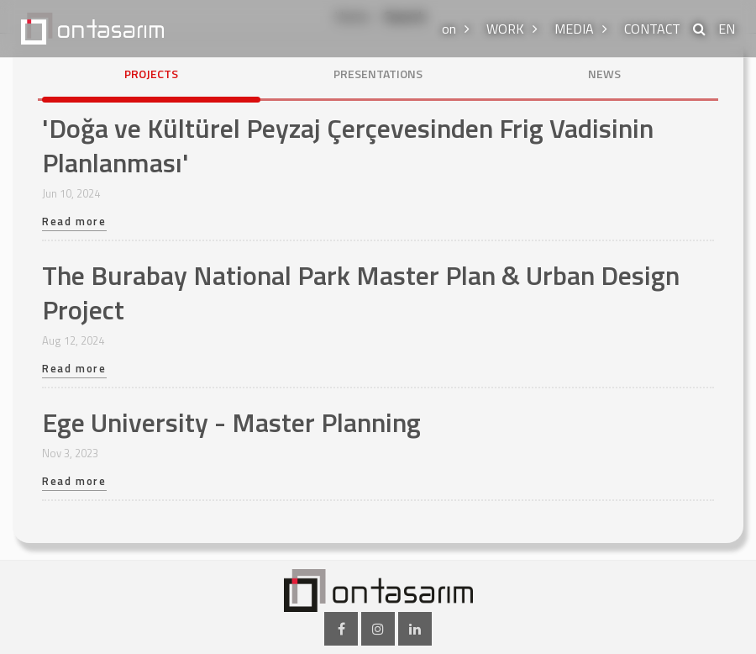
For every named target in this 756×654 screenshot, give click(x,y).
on (449, 28)
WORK (505, 28)
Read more (74, 222)
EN (726, 28)
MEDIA (574, 28)
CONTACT (652, 28)
